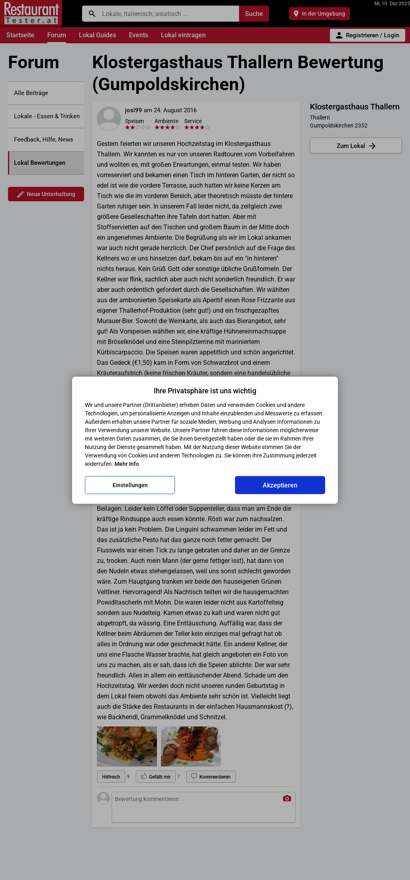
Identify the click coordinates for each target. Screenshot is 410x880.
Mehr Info (127, 463)
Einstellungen (130, 485)
